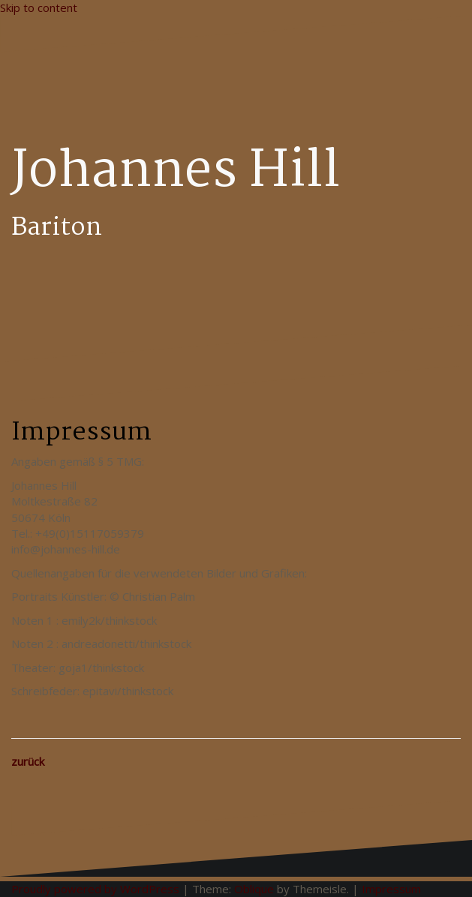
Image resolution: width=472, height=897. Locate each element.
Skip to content (38, 7)
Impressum (391, 888)
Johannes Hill (175, 172)
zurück (27, 761)
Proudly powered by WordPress (95, 888)
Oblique (254, 888)
